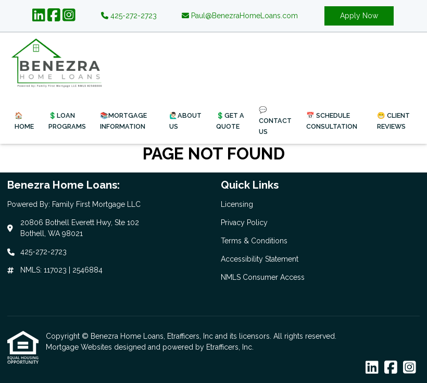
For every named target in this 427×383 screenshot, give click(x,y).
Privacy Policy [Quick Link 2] (244, 222)
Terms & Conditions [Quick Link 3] (254, 241)
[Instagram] (69, 15)
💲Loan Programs (67, 121)
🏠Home (24, 121)
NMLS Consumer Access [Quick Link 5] (263, 277)
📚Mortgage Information (123, 121)
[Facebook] (53, 15)
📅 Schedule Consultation (331, 121)
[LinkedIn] (38, 15)
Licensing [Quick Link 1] (237, 204)
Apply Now (359, 15)
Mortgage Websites (80, 347)
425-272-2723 (129, 15)
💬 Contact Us (275, 120)
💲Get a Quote (230, 121)
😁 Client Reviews (393, 121)
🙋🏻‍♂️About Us (185, 121)
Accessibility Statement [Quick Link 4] (259, 259)
